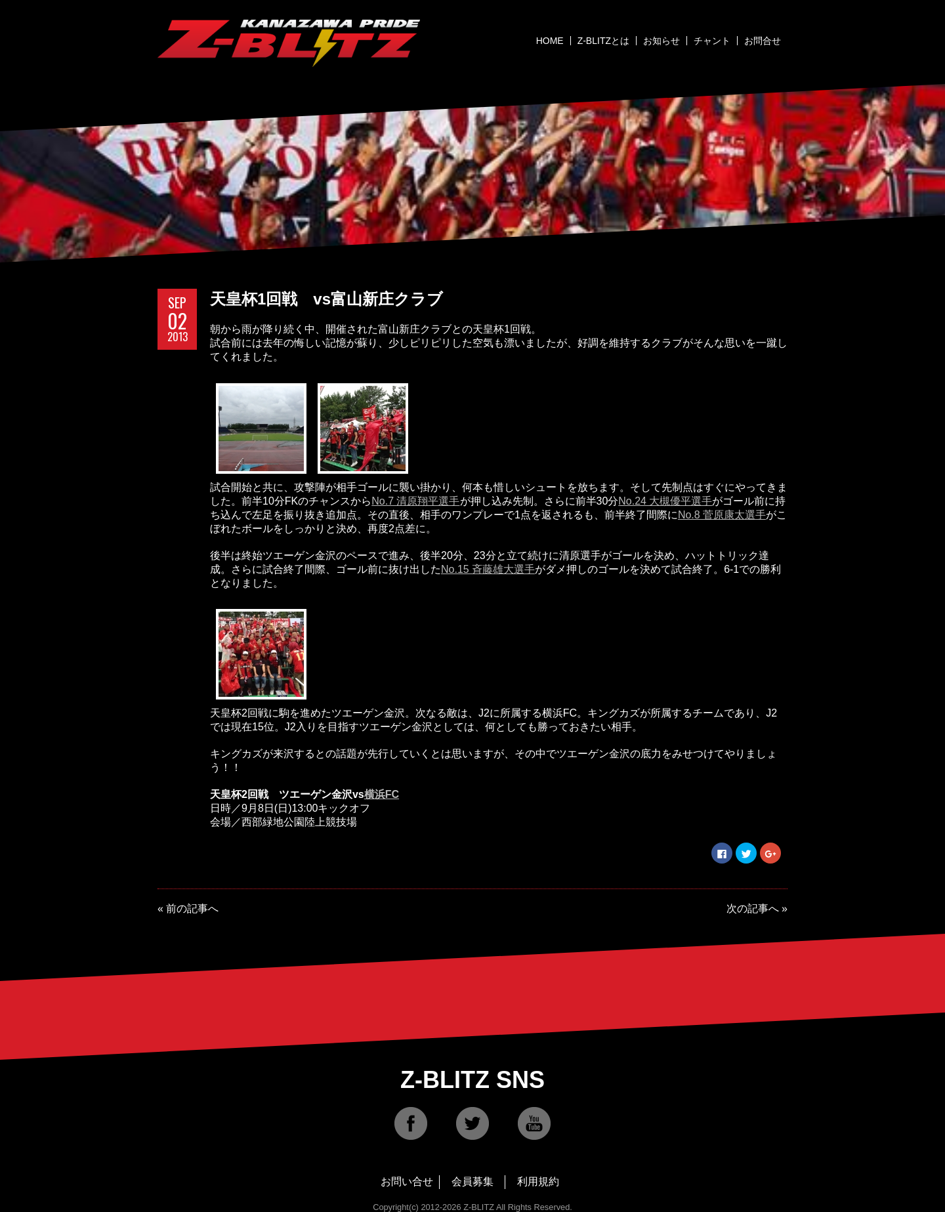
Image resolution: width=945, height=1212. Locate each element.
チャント (712, 40)
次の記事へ (752, 908)
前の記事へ (192, 908)
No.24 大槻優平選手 (665, 501)
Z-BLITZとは (603, 40)
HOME (550, 40)
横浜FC (381, 794)
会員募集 (473, 1181)
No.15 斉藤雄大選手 (488, 569)
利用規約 (538, 1181)
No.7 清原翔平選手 (415, 501)
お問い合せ (407, 1181)
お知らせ (661, 40)
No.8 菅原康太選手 (722, 514)
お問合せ (762, 40)
